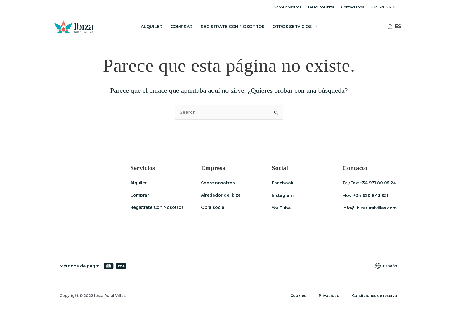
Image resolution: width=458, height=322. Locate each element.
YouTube (281, 207)
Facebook (283, 183)
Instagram (283, 195)
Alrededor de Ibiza (221, 195)
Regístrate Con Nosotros (157, 207)
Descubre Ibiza (321, 7)
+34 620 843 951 (370, 195)
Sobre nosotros (287, 7)
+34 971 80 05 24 (378, 183)
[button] (314, 26)
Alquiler (151, 26)
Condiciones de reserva (375, 295)
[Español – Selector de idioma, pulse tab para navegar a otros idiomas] (396, 27)
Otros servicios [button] (295, 26)
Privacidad (332, 295)
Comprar (181, 26)
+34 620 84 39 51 (386, 7)
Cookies (304, 295)
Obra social (213, 207)
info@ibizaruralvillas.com (369, 207)
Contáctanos (352, 7)
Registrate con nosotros (232, 26)
